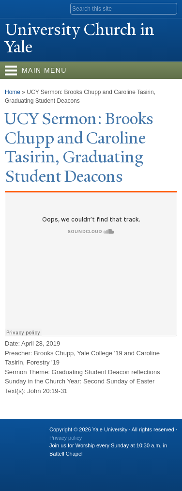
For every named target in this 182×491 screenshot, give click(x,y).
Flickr (93, 463)
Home (12, 92)
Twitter (74, 463)
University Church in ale (79, 38)
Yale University (16, 8)
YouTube (131, 463)
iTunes (112, 463)
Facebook (55, 463)
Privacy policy (65, 438)
